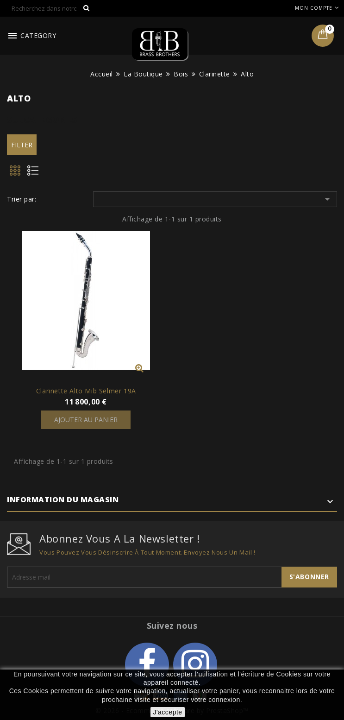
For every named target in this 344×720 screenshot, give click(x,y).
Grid (16, 173)
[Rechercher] (51, 8)
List (36, 173)
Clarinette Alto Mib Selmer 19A (86, 390)
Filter (21, 144)
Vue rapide (139, 368)
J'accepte (167, 712)
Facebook (147, 665)
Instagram (195, 665)
